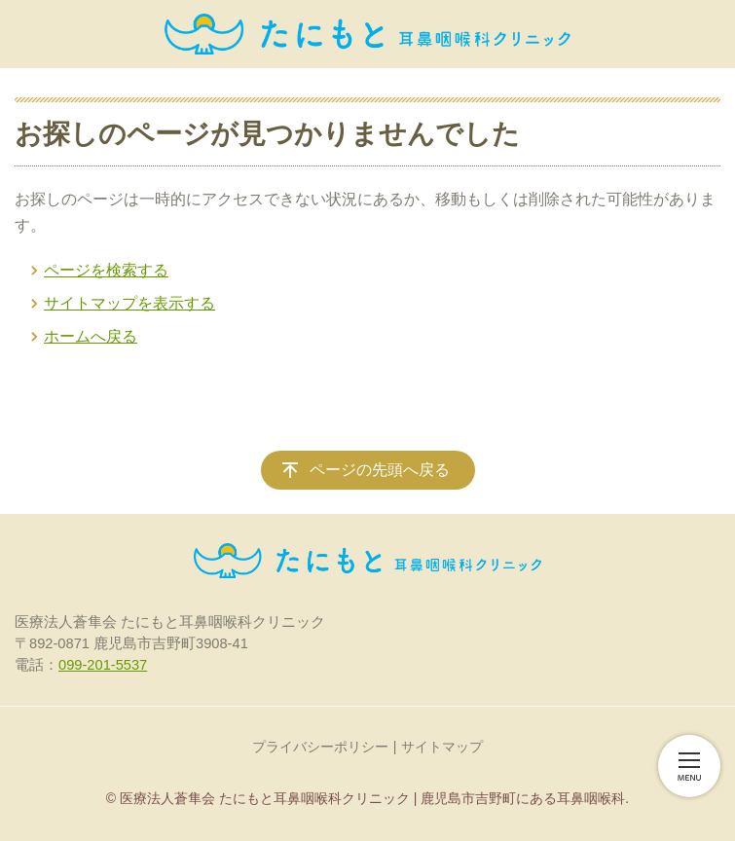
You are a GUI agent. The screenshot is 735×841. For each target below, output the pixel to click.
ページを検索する (106, 270)
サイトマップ (442, 746)
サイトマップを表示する (129, 303)
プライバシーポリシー (320, 746)
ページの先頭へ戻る (380, 469)
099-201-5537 (102, 665)
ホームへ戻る (90, 336)
